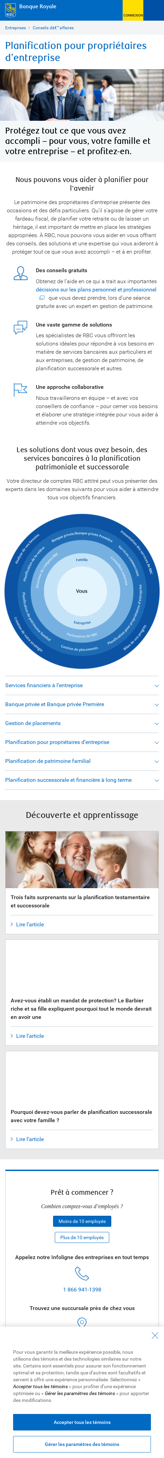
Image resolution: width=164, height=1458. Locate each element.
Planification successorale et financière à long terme (68, 780)
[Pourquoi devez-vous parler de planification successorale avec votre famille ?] (82, 1055)
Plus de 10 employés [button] (82, 1237)
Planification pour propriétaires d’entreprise (57, 742)
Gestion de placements (33, 723)
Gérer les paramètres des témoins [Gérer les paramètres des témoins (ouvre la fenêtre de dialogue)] (82, 1444)
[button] (133, 10)
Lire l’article (27, 924)
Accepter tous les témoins (82, 1422)
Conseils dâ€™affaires (53, 27)
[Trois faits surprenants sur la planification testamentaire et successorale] (82, 872)
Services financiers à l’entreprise (44, 685)
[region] (82, 1392)
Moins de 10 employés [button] (82, 1221)
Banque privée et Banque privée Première (54, 704)
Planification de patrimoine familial (48, 761)
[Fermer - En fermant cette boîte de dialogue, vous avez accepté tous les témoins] (155, 1335)
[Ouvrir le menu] (153, 10)
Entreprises (15, 27)
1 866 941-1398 (82, 1289)
